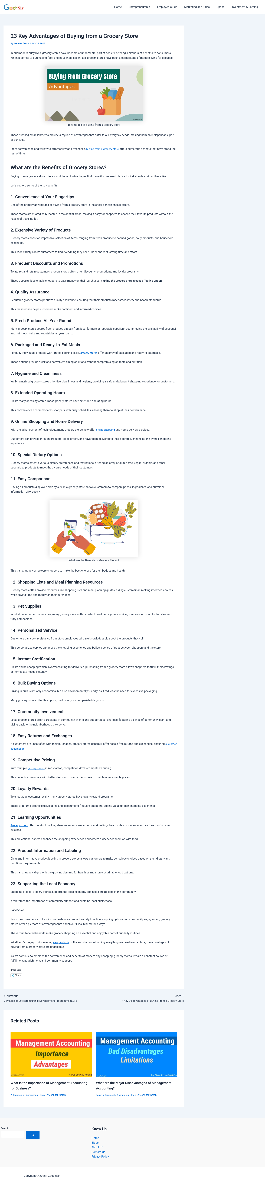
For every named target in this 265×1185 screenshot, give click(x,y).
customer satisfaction (24, 748)
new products (61, 942)
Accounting (33, 1095)
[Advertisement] (228, 61)
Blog (42, 1095)
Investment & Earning (245, 7)
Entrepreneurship (145, 7)
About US (97, 1147)
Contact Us (98, 1152)
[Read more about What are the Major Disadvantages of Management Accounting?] (136, 1054)
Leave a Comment (106, 1095)
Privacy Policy (100, 1156)
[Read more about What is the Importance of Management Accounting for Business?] (51, 1054)
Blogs (95, 1143)
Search (4, 1128)
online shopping (106, 429)
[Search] (33, 1135)
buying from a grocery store (103, 149)
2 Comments (18, 1095)
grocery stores (89, 352)
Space (223, 7)
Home (125, 7)
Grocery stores (20, 825)
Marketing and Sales (200, 7)
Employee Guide (172, 7)
